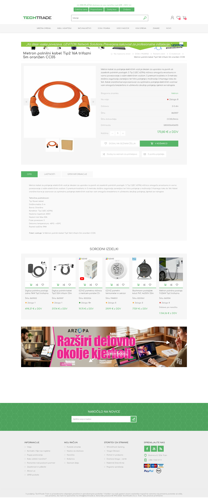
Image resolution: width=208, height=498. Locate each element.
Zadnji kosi (111, 9)
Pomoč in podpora (115, 456)
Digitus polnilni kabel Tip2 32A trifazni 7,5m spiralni (62, 294)
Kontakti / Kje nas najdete (38, 452)
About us (31, 472)
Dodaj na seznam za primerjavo (37, 285)
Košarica (184, 18)
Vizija (29, 448)
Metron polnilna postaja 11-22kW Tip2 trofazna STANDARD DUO (170, 294)
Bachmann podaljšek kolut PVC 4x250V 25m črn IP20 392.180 (143, 294)
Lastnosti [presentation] (49, 175)
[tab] (29, 175)
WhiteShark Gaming (115, 448)
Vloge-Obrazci (113, 452)
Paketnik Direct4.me (115, 464)
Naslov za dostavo (75, 452)
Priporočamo (96, 9)
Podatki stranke (74, 448)
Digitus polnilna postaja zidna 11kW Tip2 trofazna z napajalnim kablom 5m (36, 294)
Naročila (70, 456)
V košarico (31, 285)
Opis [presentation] (29, 175)
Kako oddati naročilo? (37, 460)
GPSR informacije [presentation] (77, 175)
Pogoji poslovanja (35, 456)
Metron (174, 94)
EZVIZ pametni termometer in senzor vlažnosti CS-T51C (116, 294)
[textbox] (106, 18)
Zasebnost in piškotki (36, 468)
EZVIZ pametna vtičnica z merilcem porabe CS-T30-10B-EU (90, 294)
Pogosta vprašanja (115, 468)
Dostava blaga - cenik (117, 460)
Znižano (127, 9)
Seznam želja (73, 464)
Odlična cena (81, 9)
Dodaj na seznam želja (43, 285)
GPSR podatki (33, 475)
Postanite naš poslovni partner (41, 464)
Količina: (105, 134)
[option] (52, 145)
